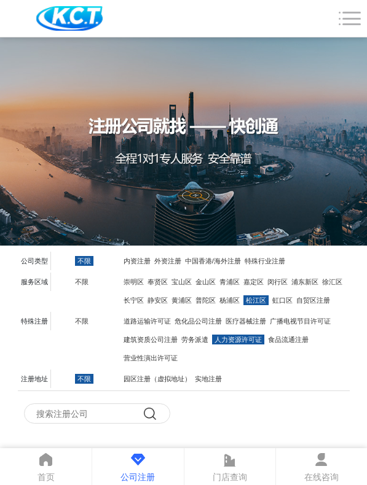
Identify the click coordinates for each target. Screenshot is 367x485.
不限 (84, 261)
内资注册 (137, 261)
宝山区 (182, 281)
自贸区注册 (313, 300)
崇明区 (134, 281)
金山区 (205, 281)
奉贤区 (158, 281)
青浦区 (229, 281)
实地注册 (208, 378)
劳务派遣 (194, 339)
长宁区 (134, 300)
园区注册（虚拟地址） (157, 378)
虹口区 (282, 300)
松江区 (256, 300)
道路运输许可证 (147, 321)
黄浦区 (182, 300)
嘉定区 (253, 281)
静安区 (158, 300)
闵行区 (277, 281)
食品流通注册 (288, 339)
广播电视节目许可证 (300, 321)
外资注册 (167, 261)
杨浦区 (229, 300)
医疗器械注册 (246, 321)
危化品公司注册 (198, 321)
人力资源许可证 (238, 339)
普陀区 (205, 300)
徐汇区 (332, 281)
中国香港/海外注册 (213, 261)
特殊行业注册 (265, 261)
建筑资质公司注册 (151, 339)
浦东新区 (304, 281)
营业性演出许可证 (151, 358)
